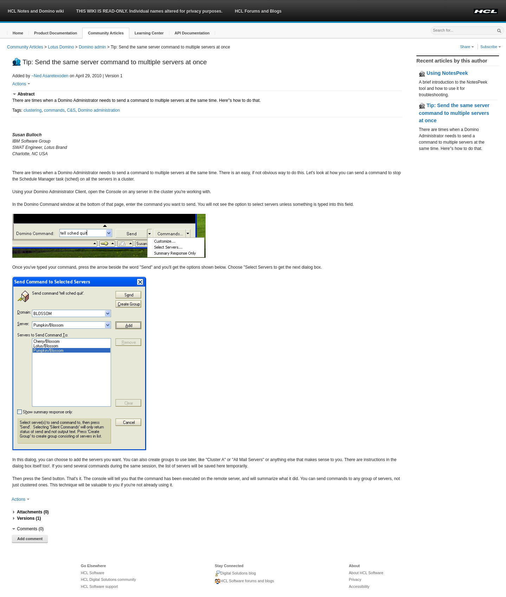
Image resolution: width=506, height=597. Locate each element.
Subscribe (490, 47)
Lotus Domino (61, 47)
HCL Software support (99, 586)
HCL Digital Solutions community (108, 579)
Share (467, 47)
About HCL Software (366, 573)
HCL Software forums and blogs (244, 581)
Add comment (30, 539)
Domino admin (92, 47)
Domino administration (99, 110)
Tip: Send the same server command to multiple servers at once (454, 113)
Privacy (355, 579)
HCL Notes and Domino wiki (36, 11)
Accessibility (359, 586)
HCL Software (92, 573)
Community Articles (25, 47)
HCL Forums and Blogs (258, 11)
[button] (18, 33)
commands (54, 110)
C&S (71, 110)
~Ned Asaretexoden (50, 75)
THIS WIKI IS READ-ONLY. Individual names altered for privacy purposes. (149, 11)
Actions (21, 83)
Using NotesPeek (443, 73)
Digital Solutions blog (235, 573)
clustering (32, 110)
